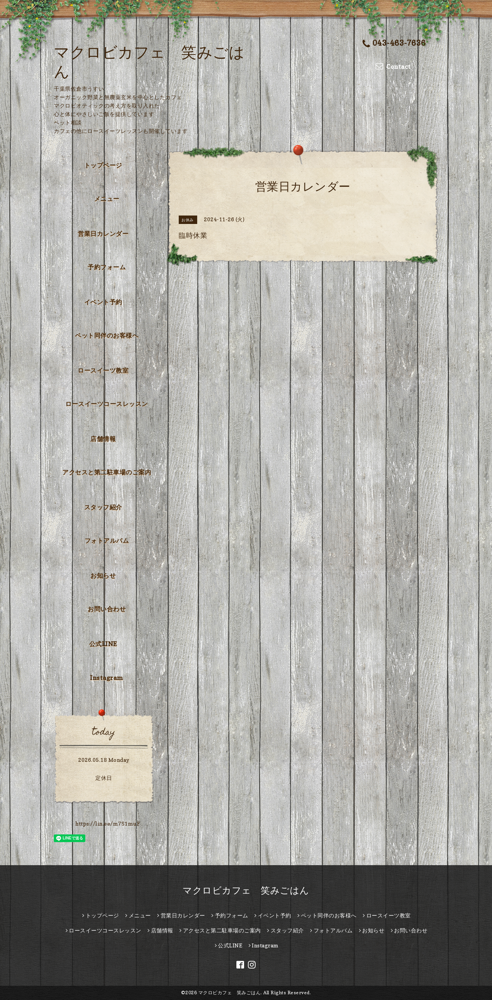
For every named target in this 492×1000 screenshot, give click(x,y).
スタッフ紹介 (103, 507)
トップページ (103, 165)
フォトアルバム (107, 540)
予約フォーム (107, 267)
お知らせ (103, 575)
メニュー (107, 198)
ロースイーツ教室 (103, 370)
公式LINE (103, 644)
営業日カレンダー (103, 233)
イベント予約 (103, 302)
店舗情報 (103, 439)
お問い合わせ (107, 609)
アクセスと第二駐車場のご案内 (106, 472)
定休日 (103, 777)
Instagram (106, 678)
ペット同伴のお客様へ (106, 335)
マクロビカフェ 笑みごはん (246, 890)
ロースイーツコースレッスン (106, 404)
